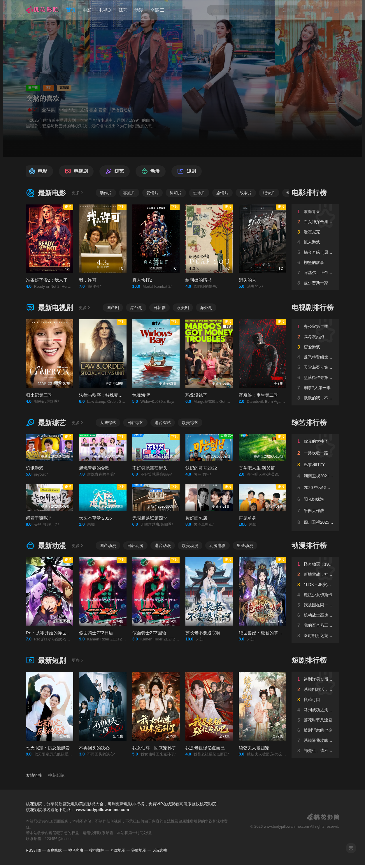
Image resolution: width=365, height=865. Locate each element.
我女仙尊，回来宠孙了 (154, 747)
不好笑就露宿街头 (149, 467)
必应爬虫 (160, 850)
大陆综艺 (108, 422)
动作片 (106, 192)
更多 (78, 192)
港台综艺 (163, 422)
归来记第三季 (39, 395)
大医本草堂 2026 (95, 518)
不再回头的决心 (94, 747)
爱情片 (152, 192)
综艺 (123, 10)
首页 (71, 10)
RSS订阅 (33, 850)
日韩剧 (159, 307)
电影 (87, 10)
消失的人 (247, 280)
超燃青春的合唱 (94, 467)
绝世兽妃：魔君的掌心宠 (263, 632)
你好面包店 (196, 518)
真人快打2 (142, 280)
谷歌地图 (138, 850)
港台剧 (136, 307)
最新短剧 (46, 660)
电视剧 (105, 10)
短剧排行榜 (309, 660)
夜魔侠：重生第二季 (258, 395)
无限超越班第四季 (149, 518)
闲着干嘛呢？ (39, 518)
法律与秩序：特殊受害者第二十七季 (114, 395)
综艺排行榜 (309, 422)
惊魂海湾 (141, 395)
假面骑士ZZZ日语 (96, 632)
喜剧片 (129, 192)
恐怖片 (199, 192)
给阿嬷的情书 (198, 280)
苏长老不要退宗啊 (202, 632)
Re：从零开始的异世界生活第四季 (59, 632)
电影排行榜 (309, 193)
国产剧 (113, 307)
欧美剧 (183, 307)
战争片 (246, 192)
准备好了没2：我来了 (47, 280)
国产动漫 (108, 545)
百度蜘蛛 (54, 850)
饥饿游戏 (34, 467)
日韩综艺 (135, 422)
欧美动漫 (190, 545)
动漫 (138, 10)
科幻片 (176, 192)
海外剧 (206, 307)
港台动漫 (163, 545)
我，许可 (87, 280)
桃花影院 (56, 775)
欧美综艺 (190, 422)
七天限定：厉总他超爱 (48, 747)
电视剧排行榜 (313, 307)
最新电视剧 (49, 308)
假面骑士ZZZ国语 (149, 632)
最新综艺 (46, 423)
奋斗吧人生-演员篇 (257, 467)
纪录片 (269, 192)
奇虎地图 (117, 850)
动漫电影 (217, 545)
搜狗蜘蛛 (96, 850)
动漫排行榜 (309, 545)
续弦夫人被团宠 (254, 747)
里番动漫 (245, 545)
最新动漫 (46, 546)
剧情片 (222, 192)
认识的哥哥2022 (201, 467)
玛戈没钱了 (196, 395)
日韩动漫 (135, 545)
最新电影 (46, 193)
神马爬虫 (75, 850)
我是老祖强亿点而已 (205, 747)
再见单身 (247, 518)
